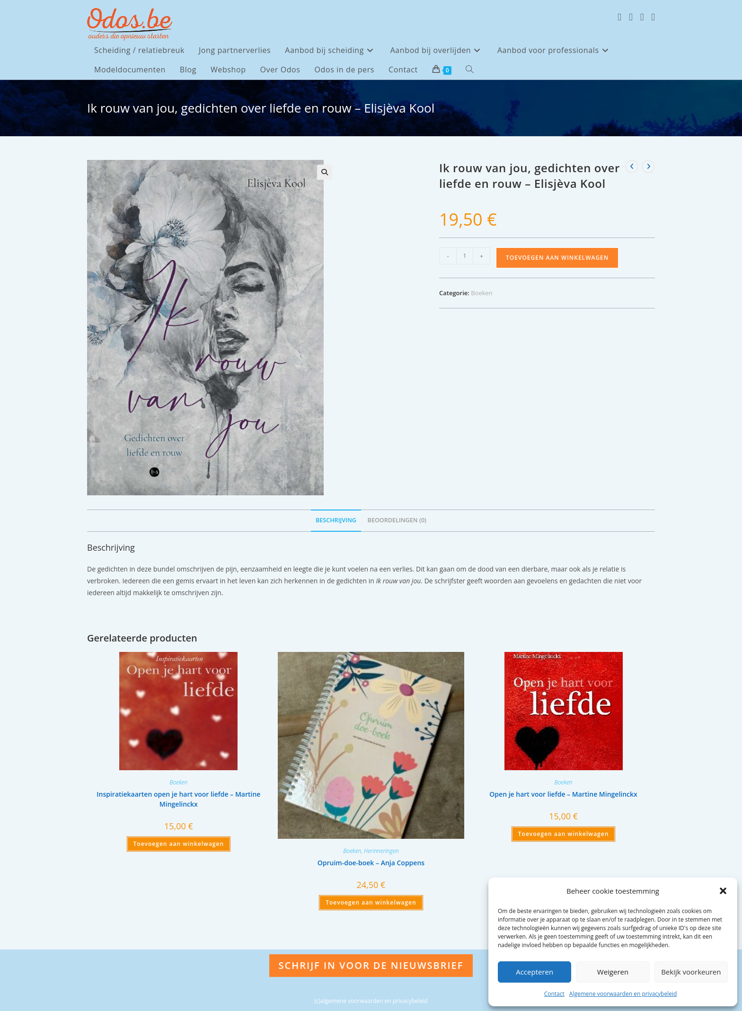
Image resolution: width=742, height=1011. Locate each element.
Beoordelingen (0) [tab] (397, 520)
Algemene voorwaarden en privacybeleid (623, 994)
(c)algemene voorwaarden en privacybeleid (370, 1001)
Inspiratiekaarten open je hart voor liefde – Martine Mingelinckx (178, 799)
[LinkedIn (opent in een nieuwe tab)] (653, 17)
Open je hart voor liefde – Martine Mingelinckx (563, 794)
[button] (723, 891)
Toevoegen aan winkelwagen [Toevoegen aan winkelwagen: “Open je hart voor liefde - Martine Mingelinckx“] (563, 834)
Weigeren (612, 971)
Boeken (482, 293)
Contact (554, 994)
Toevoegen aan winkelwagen (557, 258)
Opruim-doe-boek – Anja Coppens (371, 862)
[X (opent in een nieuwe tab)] (619, 17)
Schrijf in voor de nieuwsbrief (371, 965)
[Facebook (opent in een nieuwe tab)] (630, 17)
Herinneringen (381, 851)
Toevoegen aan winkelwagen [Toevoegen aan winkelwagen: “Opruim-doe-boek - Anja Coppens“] (371, 902)
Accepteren (534, 971)
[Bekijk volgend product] (648, 166)
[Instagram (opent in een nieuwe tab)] (642, 17)
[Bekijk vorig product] (631, 166)
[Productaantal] (464, 255)
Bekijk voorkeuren (691, 971)
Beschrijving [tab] (336, 520)
